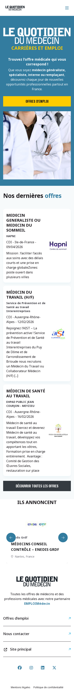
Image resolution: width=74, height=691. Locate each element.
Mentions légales (20, 687)
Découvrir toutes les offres (37, 486)
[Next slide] (63, 537)
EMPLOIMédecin (37, 603)
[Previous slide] (11, 537)
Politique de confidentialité (48, 687)
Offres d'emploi (37, 101)
